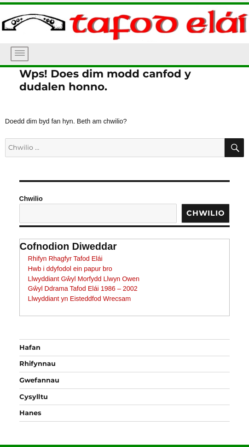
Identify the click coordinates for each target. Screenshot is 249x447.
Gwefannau (39, 380)
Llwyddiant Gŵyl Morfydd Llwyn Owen (83, 278)
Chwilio (31, 198)
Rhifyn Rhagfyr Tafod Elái (65, 258)
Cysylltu (33, 397)
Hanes (30, 413)
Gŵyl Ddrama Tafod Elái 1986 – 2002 (83, 288)
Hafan (30, 347)
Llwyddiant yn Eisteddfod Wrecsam (79, 298)
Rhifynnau (37, 363)
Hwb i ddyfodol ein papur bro (70, 268)
